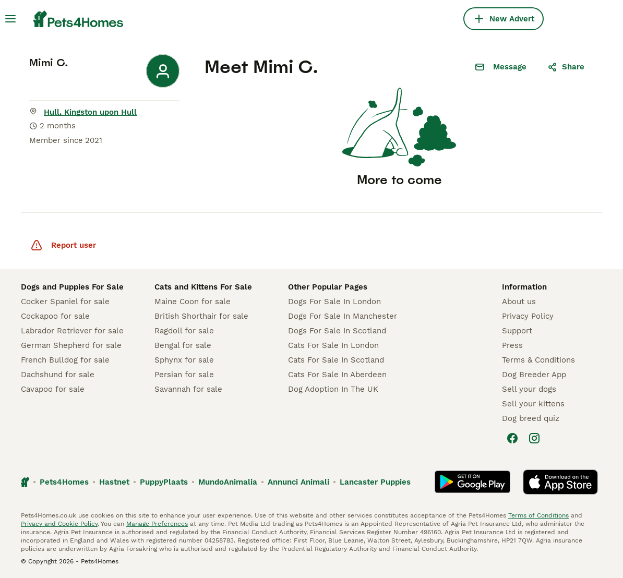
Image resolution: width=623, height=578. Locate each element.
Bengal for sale (182, 345)
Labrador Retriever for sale (72, 330)
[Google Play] (472, 482)
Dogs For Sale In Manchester (342, 316)
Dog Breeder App (534, 374)
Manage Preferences (157, 523)
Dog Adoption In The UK (333, 389)
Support (517, 330)
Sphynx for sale (184, 360)
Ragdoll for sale (184, 330)
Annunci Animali (298, 482)
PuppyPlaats (164, 482)
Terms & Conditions (538, 360)
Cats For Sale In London (333, 345)
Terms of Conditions (538, 515)
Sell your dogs (529, 389)
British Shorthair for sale (201, 316)
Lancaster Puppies (375, 482)
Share (565, 67)
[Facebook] (512, 438)
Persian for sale (184, 374)
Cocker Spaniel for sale (65, 301)
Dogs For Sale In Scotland (337, 330)
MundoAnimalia (227, 482)
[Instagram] (534, 438)
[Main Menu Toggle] (10, 18)
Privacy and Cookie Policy (59, 523)
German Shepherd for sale (71, 345)
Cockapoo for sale (55, 316)
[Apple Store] (560, 482)
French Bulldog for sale (65, 360)
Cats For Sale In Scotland (336, 360)
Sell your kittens (533, 403)
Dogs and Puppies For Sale (72, 287)
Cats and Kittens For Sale (203, 287)
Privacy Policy (528, 316)
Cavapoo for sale (53, 389)
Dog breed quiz (530, 418)
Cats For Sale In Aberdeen (337, 374)
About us (519, 301)
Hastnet (114, 482)
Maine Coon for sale (192, 301)
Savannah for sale (188, 389)
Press (512, 345)
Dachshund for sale (57, 374)
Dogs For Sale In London (334, 301)
